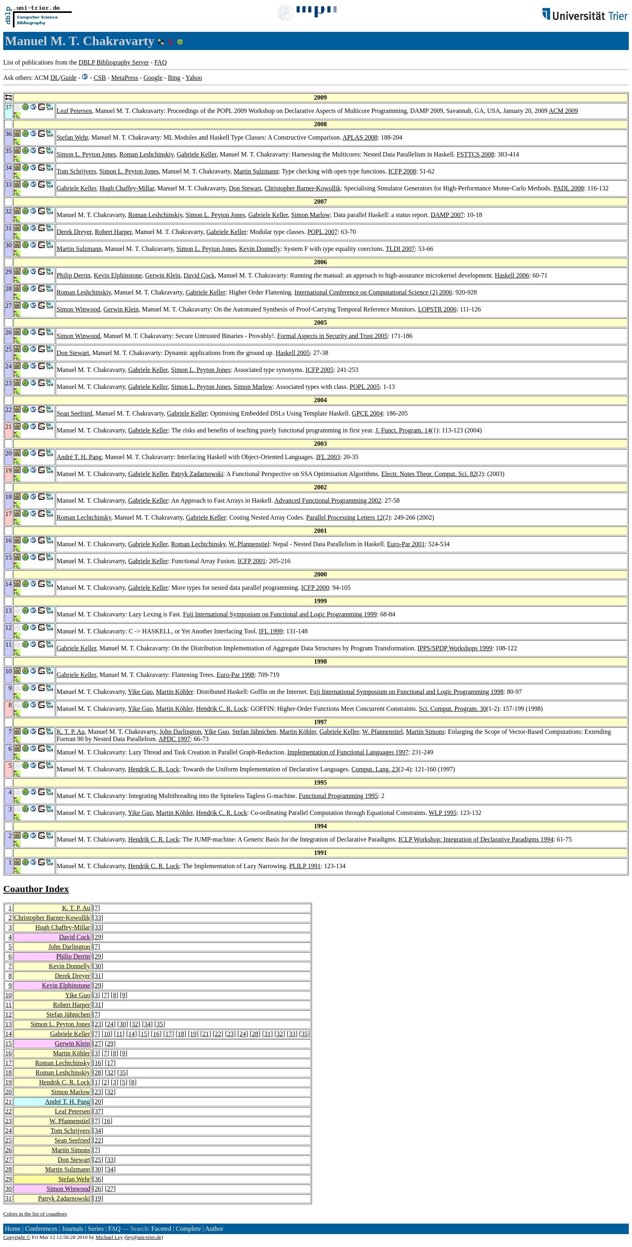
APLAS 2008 (360, 137)
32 (135, 1024)
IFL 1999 (271, 631)
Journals (72, 1228)
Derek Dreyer (73, 231)
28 (255, 1033)
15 (144, 1033)
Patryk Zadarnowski (197, 473)
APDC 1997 (174, 738)
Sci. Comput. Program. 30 (452, 708)
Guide (69, 77)
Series (96, 1228)
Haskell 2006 (512, 275)
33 (98, 917)
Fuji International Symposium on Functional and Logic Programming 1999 (280, 614)
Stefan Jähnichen (254, 731)
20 (8, 1091)
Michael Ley (109, 1237)
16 (156, 1033)
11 (9, 1004)
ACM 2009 (563, 110)
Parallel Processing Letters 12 (344, 517)
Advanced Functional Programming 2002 (327, 500)
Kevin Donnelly (260, 248)
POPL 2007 (323, 231)
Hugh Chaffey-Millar (127, 188)
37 (98, 1111)
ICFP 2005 (319, 369)
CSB (100, 77)
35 (159, 1024)
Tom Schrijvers (76, 171)
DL (54, 77)
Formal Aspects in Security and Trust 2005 (332, 335)
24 (110, 1024)
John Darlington (181, 731)
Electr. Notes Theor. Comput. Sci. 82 (428, 473)
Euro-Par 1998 (235, 674)
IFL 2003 (328, 456)
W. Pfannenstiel (249, 544)
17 (168, 1033)
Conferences (41, 1228)
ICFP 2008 (402, 171)
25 (8, 1140)
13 (8, 1024)
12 (8, 1014)
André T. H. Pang (79, 456)
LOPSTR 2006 (437, 309)
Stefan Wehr (72, 137)
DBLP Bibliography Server (114, 62)
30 (98, 966)
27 (98, 1043)
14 (8, 1033)
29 (98, 937)
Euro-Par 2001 (406, 544)
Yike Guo (140, 691)
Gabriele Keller (196, 154)
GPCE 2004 (367, 413)
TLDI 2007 (400, 248)
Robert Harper (113, 231)
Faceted (161, 1228)
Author (214, 1228)
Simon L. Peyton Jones (86, 154)
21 (205, 1033)
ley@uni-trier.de (143, 1237)
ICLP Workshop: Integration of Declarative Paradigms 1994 (476, 839)
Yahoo (193, 77)
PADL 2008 (568, 188)
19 (193, 1033)
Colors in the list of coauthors (35, 1214)
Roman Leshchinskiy (146, 154)
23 (98, 1024)
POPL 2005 (364, 386)
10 (8, 995)
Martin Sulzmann (256, 171)
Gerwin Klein (163, 275)
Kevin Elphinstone (118, 275)
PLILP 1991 (304, 866)
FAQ (160, 62)
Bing (174, 77)
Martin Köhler (174, 691)
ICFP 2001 (252, 561)
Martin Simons (425, 731)
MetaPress (124, 77)
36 (98, 1179)
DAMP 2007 (447, 214)
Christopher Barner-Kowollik (302, 188)
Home (13, 1228)
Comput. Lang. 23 (374, 769)
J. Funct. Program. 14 (403, 430)
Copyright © (17, 1237)
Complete (188, 1228)
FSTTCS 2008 (475, 154)
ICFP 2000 (315, 587)
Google (152, 77)
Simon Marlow (310, 214)
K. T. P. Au (70, 731)
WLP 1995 (442, 812)
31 (98, 975)
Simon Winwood (78, 309)
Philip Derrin (73, 275)
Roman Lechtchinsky (83, 517)
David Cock (199, 275)
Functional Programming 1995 (338, 795)
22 (218, 1033)
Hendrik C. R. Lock (221, 708)
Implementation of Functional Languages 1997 (347, 752)
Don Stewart (245, 188)
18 (181, 1033)
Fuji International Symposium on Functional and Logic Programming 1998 (406, 691)
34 (147, 1024)
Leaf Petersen (74, 110)
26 (8, 1150)
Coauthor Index (36, 889)
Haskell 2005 (293, 352)
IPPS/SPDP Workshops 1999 (454, 648)
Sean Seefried (74, 413)
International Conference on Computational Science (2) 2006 (373, 292)
